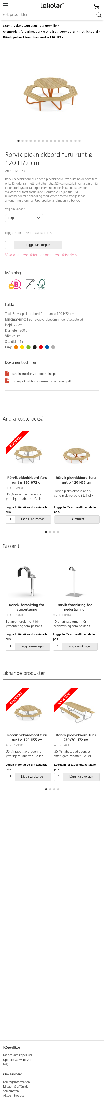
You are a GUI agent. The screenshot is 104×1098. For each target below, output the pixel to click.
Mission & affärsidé (15, 1086)
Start (6, 25)
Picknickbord (88, 31)
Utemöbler (68, 31)
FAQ (5, 1064)
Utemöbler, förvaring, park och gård (29, 31)
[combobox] (52, 15)
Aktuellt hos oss (13, 1095)
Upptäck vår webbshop (18, 1060)
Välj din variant (15, 209)
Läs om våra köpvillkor (17, 1055)
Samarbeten (11, 1091)
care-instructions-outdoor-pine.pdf (31, 373)
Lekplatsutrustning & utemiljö (35, 25)
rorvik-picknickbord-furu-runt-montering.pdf (38, 380)
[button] (19, 141)
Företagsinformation (16, 1082)
